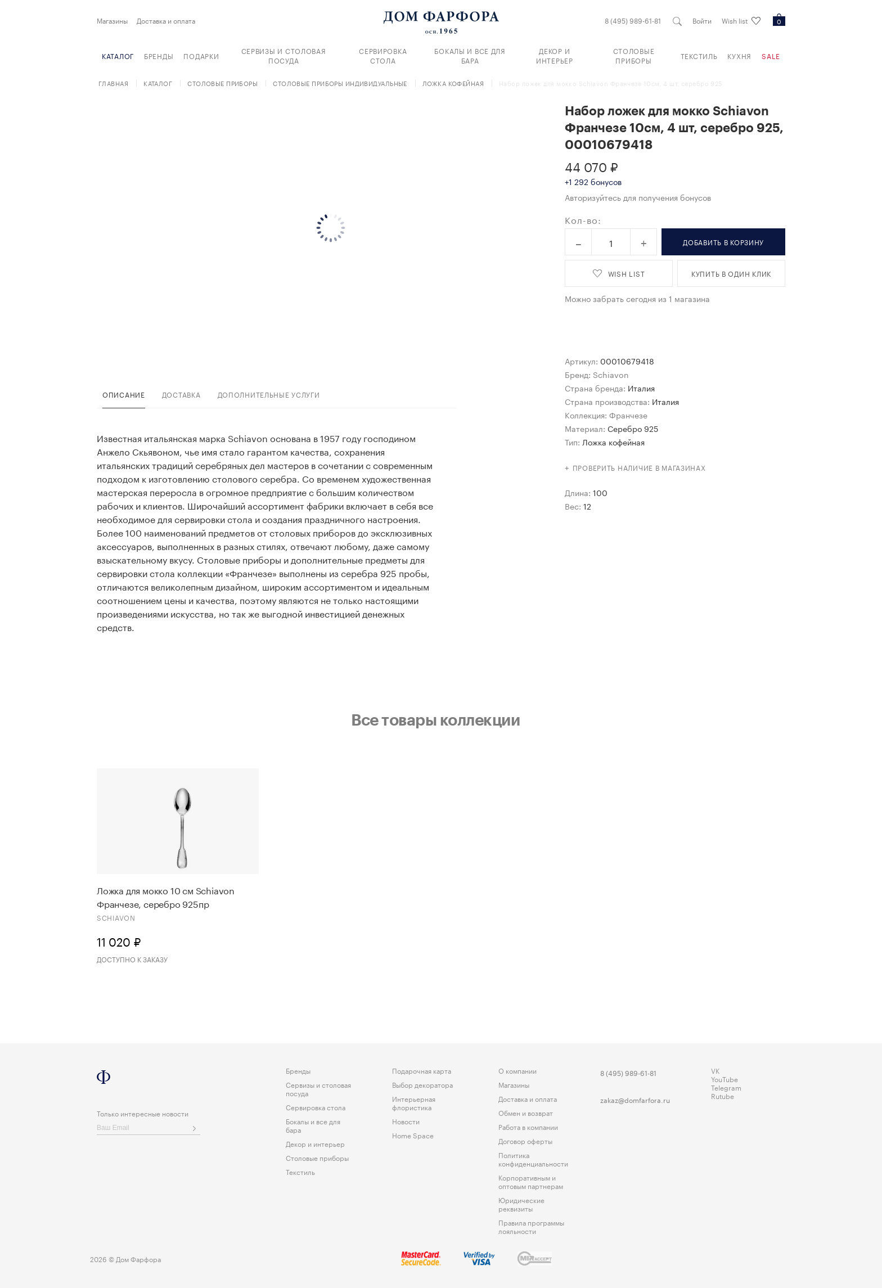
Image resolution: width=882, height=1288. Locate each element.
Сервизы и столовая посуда (283, 55)
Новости (406, 1120)
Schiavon (611, 374)
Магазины (112, 20)
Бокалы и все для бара (470, 55)
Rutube (722, 1095)
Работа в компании (528, 1126)
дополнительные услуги (269, 394)
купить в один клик (731, 273)
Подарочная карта (421, 1070)
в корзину (723, 241)
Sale (771, 55)
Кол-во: (583, 219)
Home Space (413, 1134)
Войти (702, 20)
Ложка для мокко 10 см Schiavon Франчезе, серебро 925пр (166, 896)
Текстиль (699, 55)
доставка (181, 394)
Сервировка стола (383, 55)
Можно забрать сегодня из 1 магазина (637, 298)
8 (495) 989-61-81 (633, 20)
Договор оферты (525, 1140)
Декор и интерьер (554, 55)
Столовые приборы (634, 55)
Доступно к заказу (132, 958)
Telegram (726, 1087)
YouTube (724, 1078)
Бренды (158, 55)
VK (715, 1070)
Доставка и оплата (166, 20)
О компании (517, 1070)
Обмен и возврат (525, 1112)
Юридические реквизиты (521, 1203)
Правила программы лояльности (531, 1226)
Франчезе (628, 414)
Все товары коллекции (435, 719)
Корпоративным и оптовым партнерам (530, 1181)
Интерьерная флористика (413, 1102)
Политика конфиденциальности (533, 1158)
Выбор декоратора (422, 1084)
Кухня (739, 55)
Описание (123, 394)
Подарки (201, 55)
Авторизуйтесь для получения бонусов (638, 197)
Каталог (118, 55)
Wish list (741, 20)
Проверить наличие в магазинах (639, 467)
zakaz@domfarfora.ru (635, 1099)
